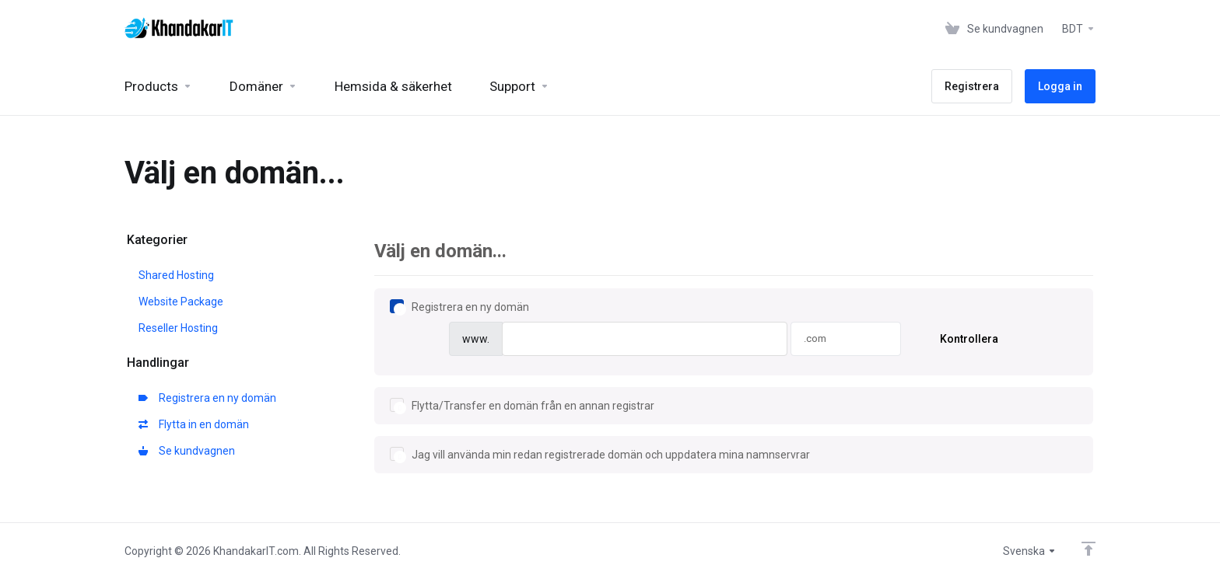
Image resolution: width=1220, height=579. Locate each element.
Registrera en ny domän (207, 398)
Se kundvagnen (186, 451)
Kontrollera (969, 339)
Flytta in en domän (193, 424)
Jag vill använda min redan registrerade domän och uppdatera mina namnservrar (600, 454)
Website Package (180, 301)
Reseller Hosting (178, 328)
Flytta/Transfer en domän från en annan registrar (522, 405)
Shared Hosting (176, 275)
